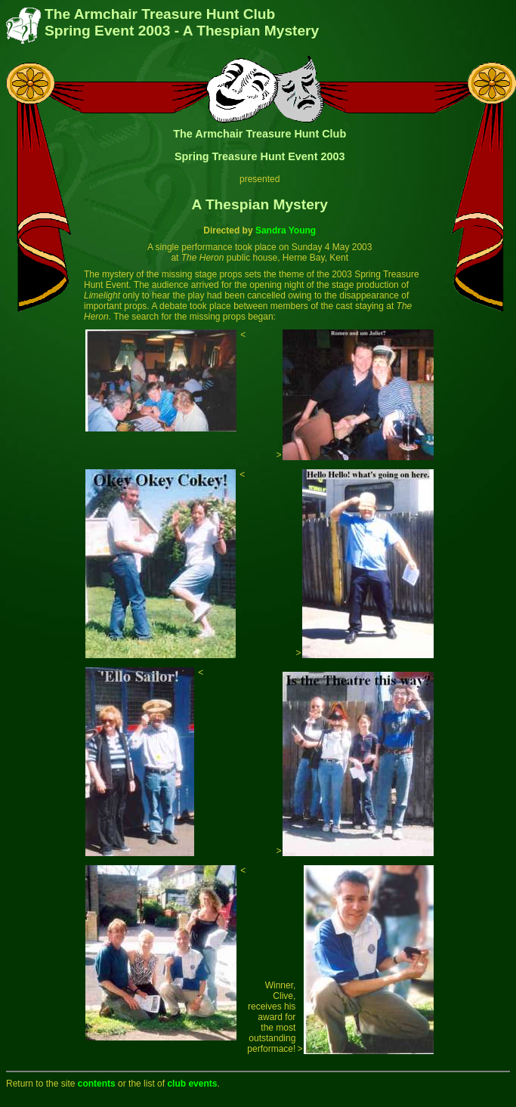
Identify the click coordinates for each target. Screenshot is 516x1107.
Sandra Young (285, 230)
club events (191, 1083)
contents (97, 1083)
